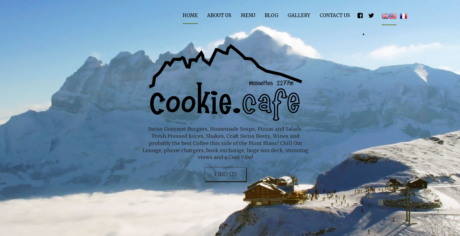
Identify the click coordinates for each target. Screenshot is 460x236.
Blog (271, 15)
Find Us (225, 174)
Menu (248, 15)
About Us (219, 15)
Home (190, 15)
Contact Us (335, 15)
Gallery (299, 15)
